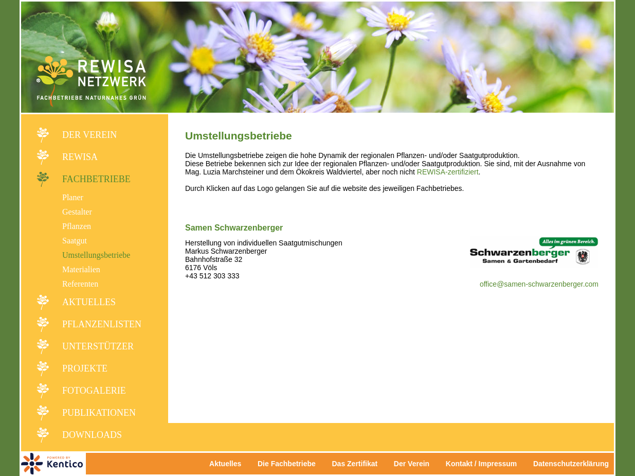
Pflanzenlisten (101, 324)
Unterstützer (98, 346)
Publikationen (99, 413)
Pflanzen (76, 226)
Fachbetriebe (96, 179)
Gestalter (77, 211)
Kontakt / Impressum (484, 464)
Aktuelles (89, 302)
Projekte (84, 368)
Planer (72, 197)
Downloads (92, 435)
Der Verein (89, 135)
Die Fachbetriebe (287, 464)
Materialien (81, 269)
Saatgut (74, 240)
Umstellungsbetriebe (96, 255)
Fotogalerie (94, 390)
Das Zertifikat (354, 464)
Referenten (80, 283)
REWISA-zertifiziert (448, 172)
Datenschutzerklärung (571, 464)
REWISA (80, 157)
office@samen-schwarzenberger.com (539, 284)
